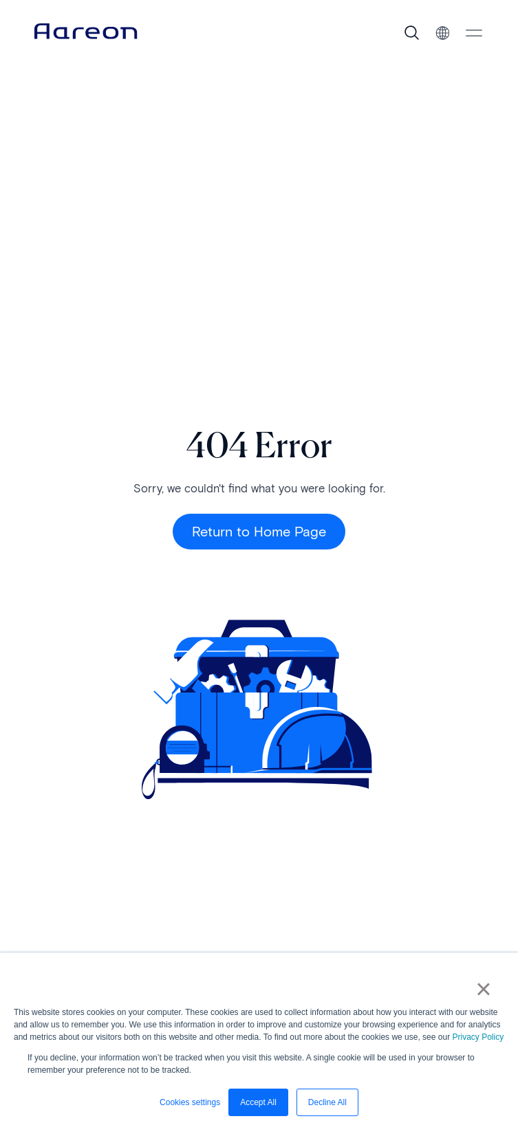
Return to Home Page (259, 531)
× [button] (483, 989)
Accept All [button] (258, 1102)
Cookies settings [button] (190, 1102)
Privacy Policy (478, 1037)
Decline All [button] (327, 1102)
